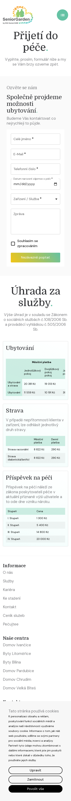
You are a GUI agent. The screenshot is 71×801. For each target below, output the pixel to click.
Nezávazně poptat (35, 257)
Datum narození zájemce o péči (33, 179)
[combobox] (35, 199)
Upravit (35, 770)
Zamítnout (35, 779)
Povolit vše (35, 789)
